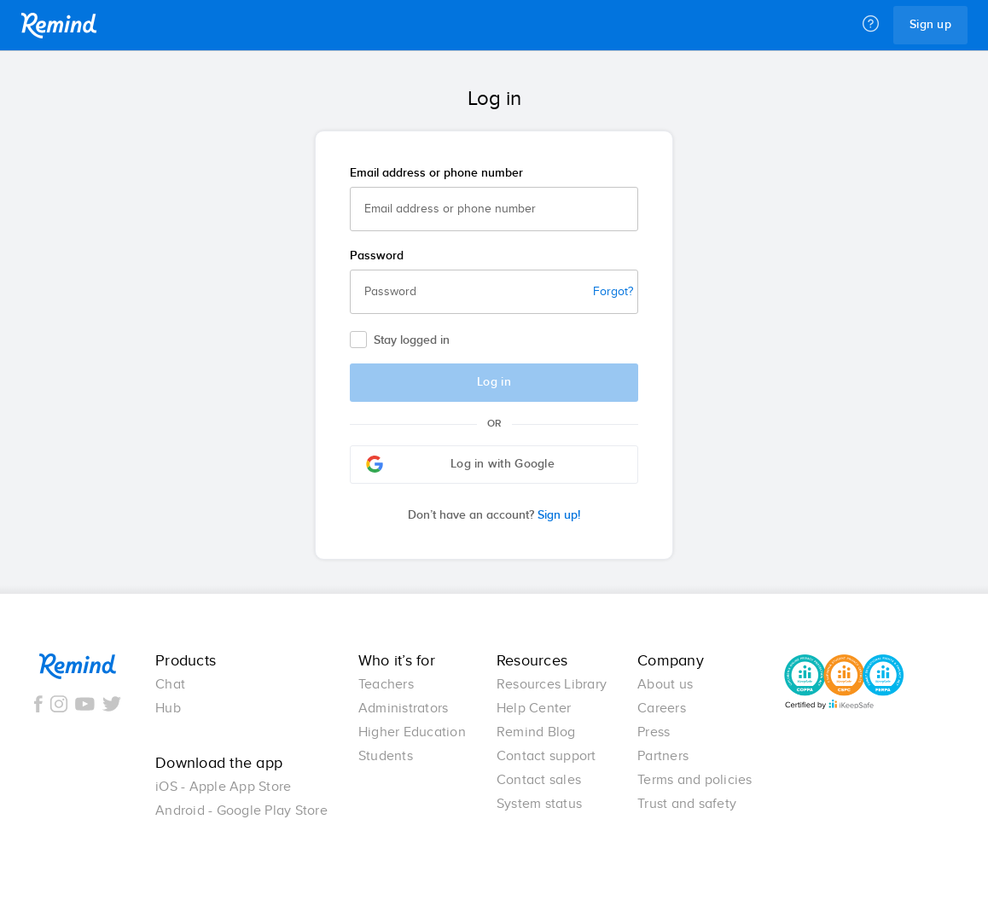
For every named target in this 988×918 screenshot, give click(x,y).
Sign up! (494, 515)
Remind (58, 25)
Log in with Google (460, 464)
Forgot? (613, 291)
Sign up (930, 24)
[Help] (870, 25)
